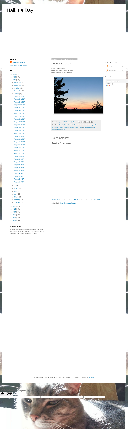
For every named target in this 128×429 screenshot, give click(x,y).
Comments (111, 70)
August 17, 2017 (19, 136)
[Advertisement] (64, 37)
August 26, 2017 (19, 110)
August (16, 94)
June (16, 188)
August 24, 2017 (19, 116)
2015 (14, 209)
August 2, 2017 (19, 179)
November (17, 85)
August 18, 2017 (19, 133)
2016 (14, 206)
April (16, 194)
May (15, 191)
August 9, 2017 (19, 159)
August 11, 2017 (19, 153)
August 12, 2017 (19, 150)
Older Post (96, 199)
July (15, 185)
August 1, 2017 (19, 182)
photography (67, 127)
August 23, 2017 (19, 119)
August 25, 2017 (19, 113)
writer (63, 129)
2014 (14, 212)
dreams (82, 125)
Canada (76, 125)
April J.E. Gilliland (19, 62)
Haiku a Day (20, 10)
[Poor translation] (9, 394)
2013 (14, 215)
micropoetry (55, 127)
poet (77, 127)
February (17, 200)
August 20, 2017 (19, 128)
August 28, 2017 (19, 105)
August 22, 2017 (19, 122)
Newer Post (56, 199)
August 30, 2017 (19, 99)
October (17, 88)
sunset (54, 129)
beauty (61, 125)
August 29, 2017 (19, 102)
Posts (109, 66)
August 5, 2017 (19, 170)
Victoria (59, 129)
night (61, 127)
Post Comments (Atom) (68, 203)
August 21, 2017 (19, 125)
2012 (14, 217)
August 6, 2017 (19, 168)
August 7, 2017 (19, 165)
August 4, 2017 (19, 173)
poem (73, 127)
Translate (111, 86)
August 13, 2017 (19, 148)
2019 (14, 74)
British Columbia (69, 125)
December (17, 82)
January (17, 202)
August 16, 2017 (19, 139)
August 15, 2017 (19, 142)
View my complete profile (18, 65)
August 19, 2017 (19, 130)
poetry (80, 127)
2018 (14, 77)
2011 (14, 220)
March (16, 197)
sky (91, 127)
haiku (95, 125)
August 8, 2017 (19, 162)
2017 (14, 80)
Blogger (91, 377)
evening (90, 125)
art (58, 125)
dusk (86, 125)
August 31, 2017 (19, 96)
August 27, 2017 (19, 108)
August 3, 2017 (19, 176)
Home (76, 199)
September (18, 91)
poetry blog (86, 127)
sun (94, 127)
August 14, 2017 (19, 145)
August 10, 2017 (19, 156)
